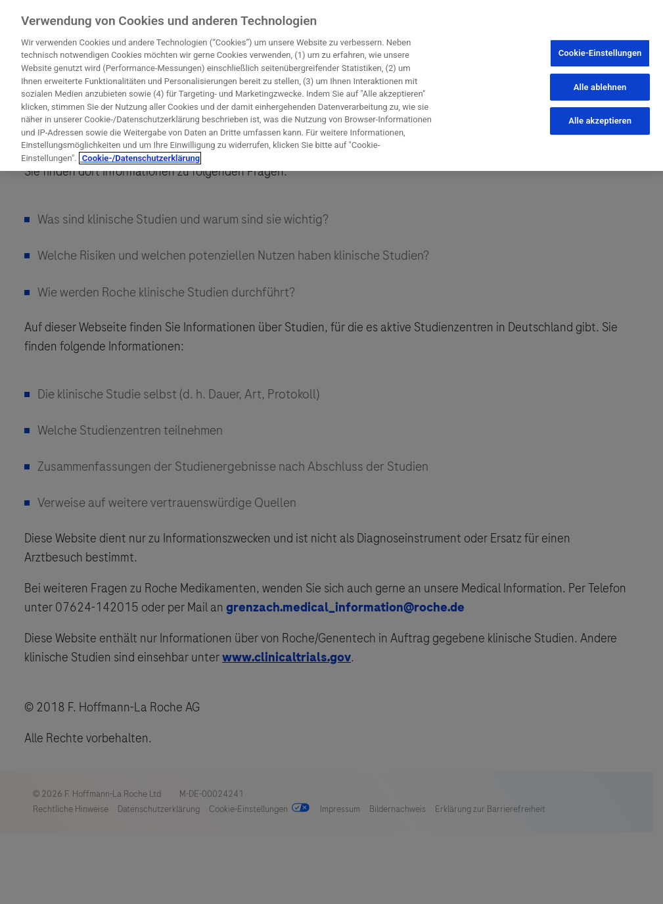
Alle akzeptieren (599, 121)
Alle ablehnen (600, 87)
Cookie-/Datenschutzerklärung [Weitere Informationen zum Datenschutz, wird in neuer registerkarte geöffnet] (140, 158)
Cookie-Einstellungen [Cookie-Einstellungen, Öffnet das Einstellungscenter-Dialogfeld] (600, 53)
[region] (331, 85)
